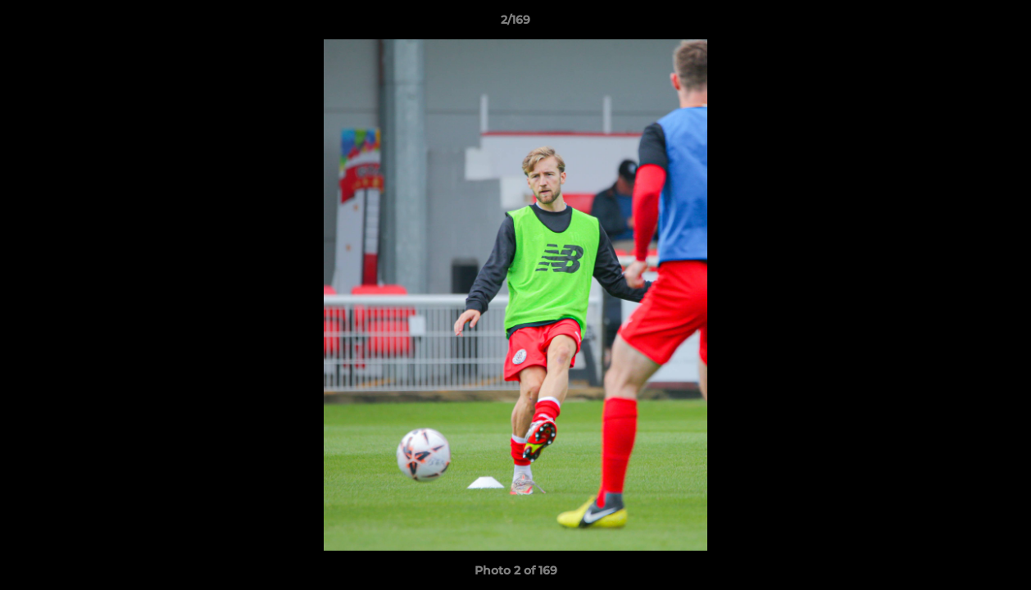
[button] (1001, 23)
